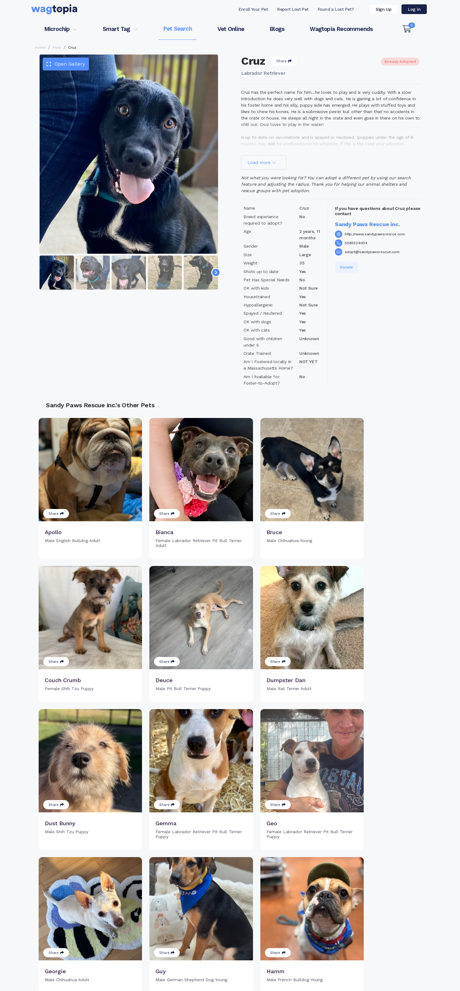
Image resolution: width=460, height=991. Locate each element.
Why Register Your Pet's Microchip (204, 910)
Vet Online (230, 28)
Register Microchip (187, 919)
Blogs (277, 28)
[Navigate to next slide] (215, 272)
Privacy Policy (330, 982)
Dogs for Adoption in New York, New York (327, 968)
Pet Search (177, 28)
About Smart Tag (275, 929)
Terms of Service (268, 982)
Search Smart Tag (276, 919)
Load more (261, 162)
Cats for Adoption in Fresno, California (71, 968)
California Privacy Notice (400, 982)
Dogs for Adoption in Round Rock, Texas (235, 968)
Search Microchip (185, 929)
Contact (211, 982)
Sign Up (383, 9)
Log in (414, 9)
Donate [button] (346, 267)
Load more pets (230, 831)
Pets (57, 47)
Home (40, 47)
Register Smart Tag (277, 910)
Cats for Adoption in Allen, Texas (152, 968)
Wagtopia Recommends (341, 28)
